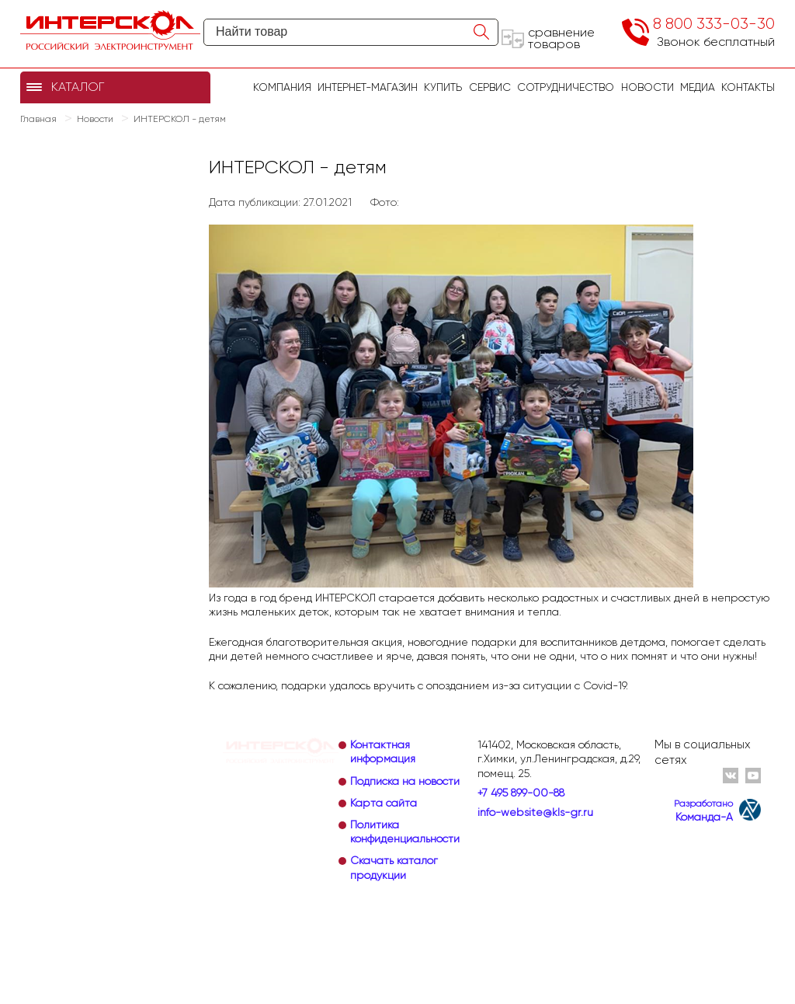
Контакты (748, 87)
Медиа (697, 87)
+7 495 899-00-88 (520, 792)
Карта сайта (383, 803)
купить (443, 87)
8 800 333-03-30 (714, 24)
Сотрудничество (565, 87)
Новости (647, 87)
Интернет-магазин (368, 87)
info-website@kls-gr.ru (535, 812)
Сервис (490, 87)
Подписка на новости (405, 781)
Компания (282, 87)
